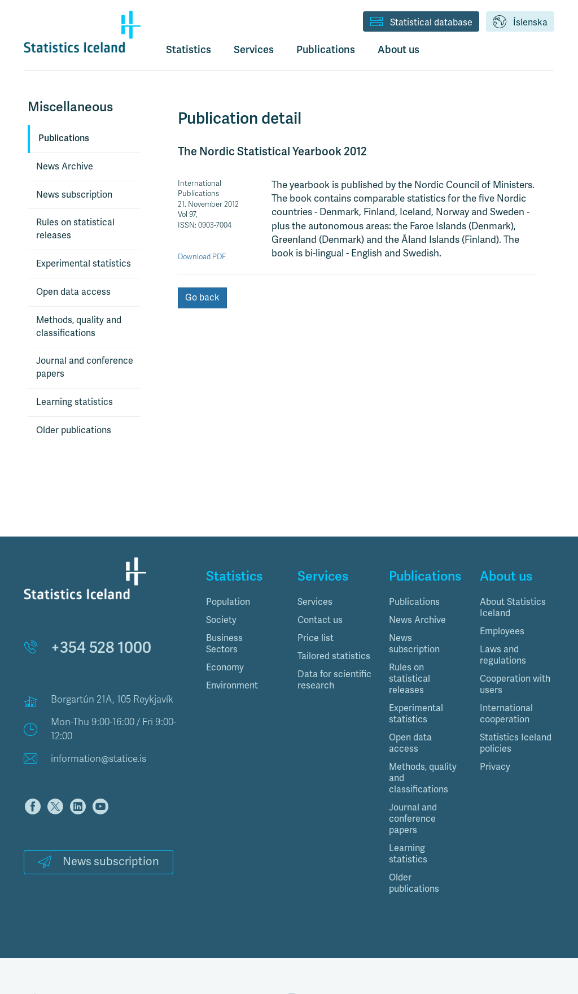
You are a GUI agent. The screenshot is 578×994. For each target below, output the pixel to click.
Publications (63, 138)
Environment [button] (232, 685)
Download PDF (202, 256)
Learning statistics (74, 402)
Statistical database (421, 22)
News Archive (64, 166)
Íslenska (520, 22)
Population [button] (228, 602)
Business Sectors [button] (224, 644)
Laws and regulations (503, 655)
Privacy (495, 767)
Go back (202, 297)
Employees (502, 631)
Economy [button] (225, 667)
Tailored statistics (333, 656)
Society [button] (221, 620)
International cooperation (506, 714)
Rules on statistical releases (75, 229)
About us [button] (398, 49)
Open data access (73, 292)
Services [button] (254, 49)
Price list (315, 638)
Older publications (73, 430)
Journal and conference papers (84, 367)
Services (314, 602)
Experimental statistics (83, 263)
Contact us (320, 620)
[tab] (243, 602)
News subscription (74, 194)
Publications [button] (325, 49)
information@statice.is (98, 759)
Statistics (188, 49)
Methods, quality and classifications (78, 327)
